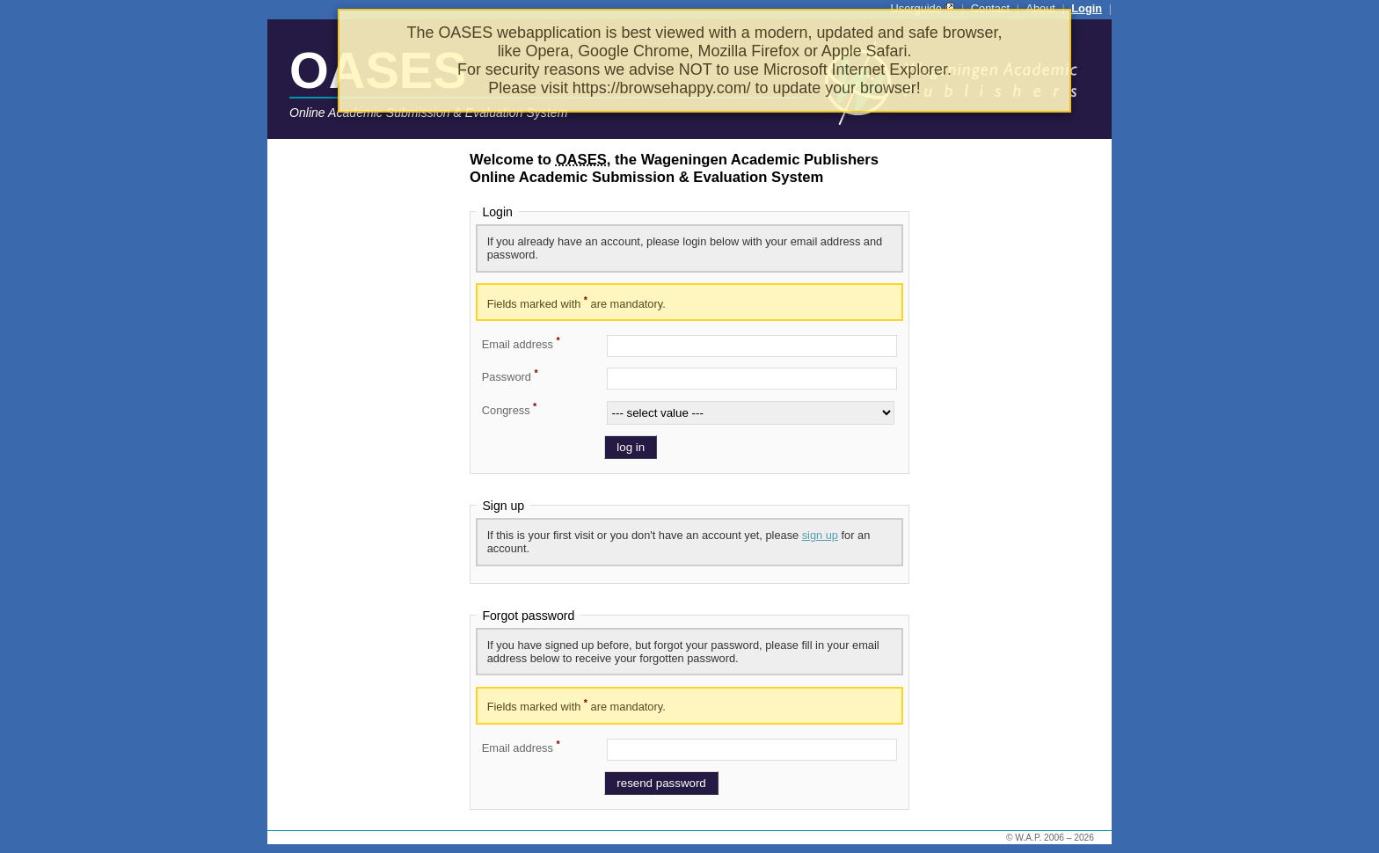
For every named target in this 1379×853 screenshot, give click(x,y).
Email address (521, 343)
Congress (509, 409)
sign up (820, 535)
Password (510, 375)
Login (1086, 8)
